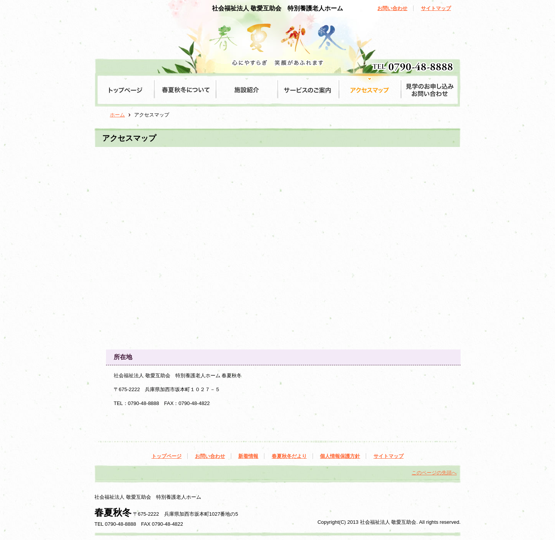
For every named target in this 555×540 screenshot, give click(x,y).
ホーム (117, 115)
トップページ (166, 456)
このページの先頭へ (434, 473)
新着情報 (248, 456)
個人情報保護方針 (340, 456)
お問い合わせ (392, 8)
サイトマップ (436, 8)
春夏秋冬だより (289, 456)
